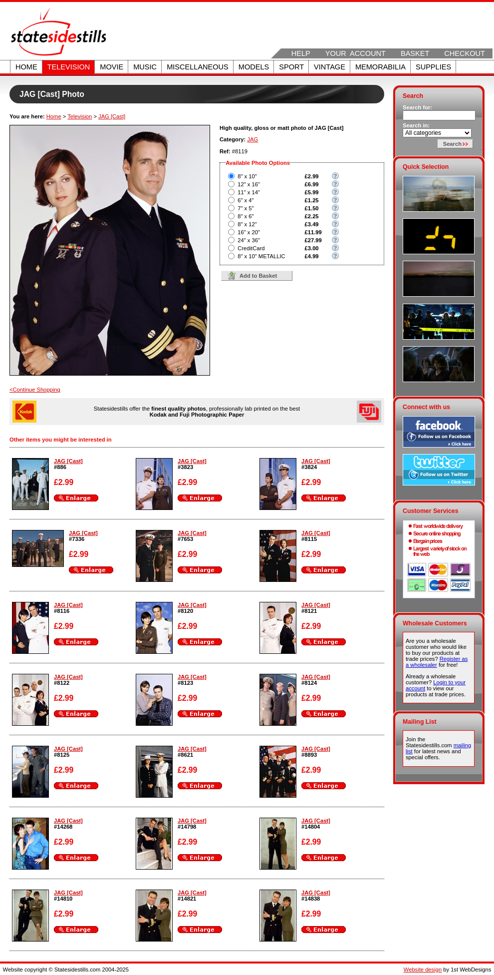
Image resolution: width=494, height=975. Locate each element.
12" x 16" (249, 184)
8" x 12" (247, 224)
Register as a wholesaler (437, 662)
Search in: (416, 125)
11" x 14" (249, 192)
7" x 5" (245, 208)
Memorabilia (380, 67)
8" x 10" (247, 176)
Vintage (329, 67)
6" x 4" (245, 200)
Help (300, 53)
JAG (252, 139)
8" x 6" (245, 216)
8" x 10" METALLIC (261, 256)
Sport (291, 67)
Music (145, 67)
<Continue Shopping (34, 390)
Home (26, 67)
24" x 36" (249, 240)
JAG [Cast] (111, 116)
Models (254, 67)
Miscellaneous (198, 67)
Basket (415, 53)
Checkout (464, 53)
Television (68, 67)
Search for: (417, 107)
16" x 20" (249, 232)
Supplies (433, 67)
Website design (423, 970)
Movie (111, 67)
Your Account (355, 53)
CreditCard (251, 248)
